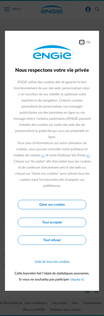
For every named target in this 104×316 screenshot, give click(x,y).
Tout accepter (52, 222)
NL (89, 42)
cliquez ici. (77, 279)
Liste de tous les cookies (52, 261)
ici (43, 155)
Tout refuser (52, 240)
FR (82, 42)
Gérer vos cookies (52, 204)
